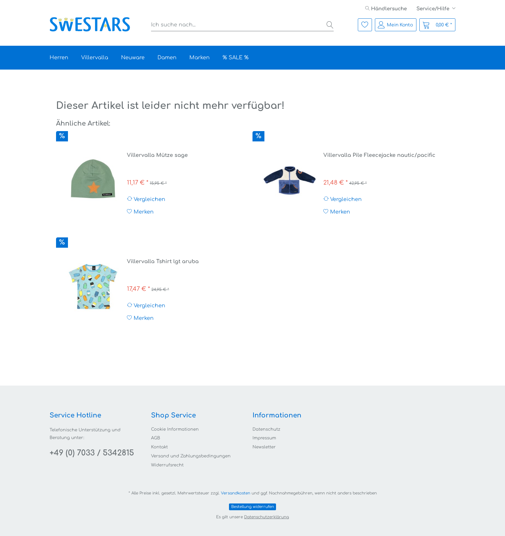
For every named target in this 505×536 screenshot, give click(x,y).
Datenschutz (266, 429)
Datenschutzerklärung (266, 517)
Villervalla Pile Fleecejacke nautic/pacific (379, 155)
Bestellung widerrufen (252, 506)
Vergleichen (146, 199)
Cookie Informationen (175, 429)
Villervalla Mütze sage (157, 155)
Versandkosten (235, 493)
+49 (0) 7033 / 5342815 (92, 453)
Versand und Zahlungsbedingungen (191, 456)
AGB (155, 438)
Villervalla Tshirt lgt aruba (163, 261)
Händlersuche (386, 9)
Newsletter (264, 447)
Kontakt (159, 447)
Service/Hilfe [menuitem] (433, 9)
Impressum (264, 438)
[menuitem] (386, 9)
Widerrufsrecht (167, 465)
